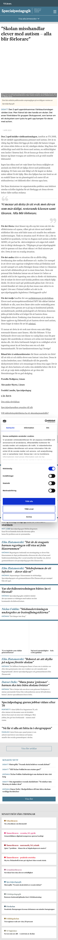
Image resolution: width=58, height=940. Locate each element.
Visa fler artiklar (29, 642)
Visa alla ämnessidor (27, 19)
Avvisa (29, 517)
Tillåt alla (29, 501)
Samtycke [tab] (10, 428)
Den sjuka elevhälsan (10, 346)
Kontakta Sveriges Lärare (11, 931)
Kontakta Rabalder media (12, 903)
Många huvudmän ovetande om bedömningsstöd (23, 363)
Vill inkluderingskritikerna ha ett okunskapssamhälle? (25, 358)
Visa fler (29, 693)
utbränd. (32, 268)
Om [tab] (47, 428)
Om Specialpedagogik (10, 868)
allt (31, 352)
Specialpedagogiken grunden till (15, 352)
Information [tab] (29, 428)
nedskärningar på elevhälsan (40, 243)
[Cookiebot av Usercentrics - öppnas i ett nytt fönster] (44, 421)
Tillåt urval (29, 509)
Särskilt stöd (15, 372)
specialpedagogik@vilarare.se (13, 872)
